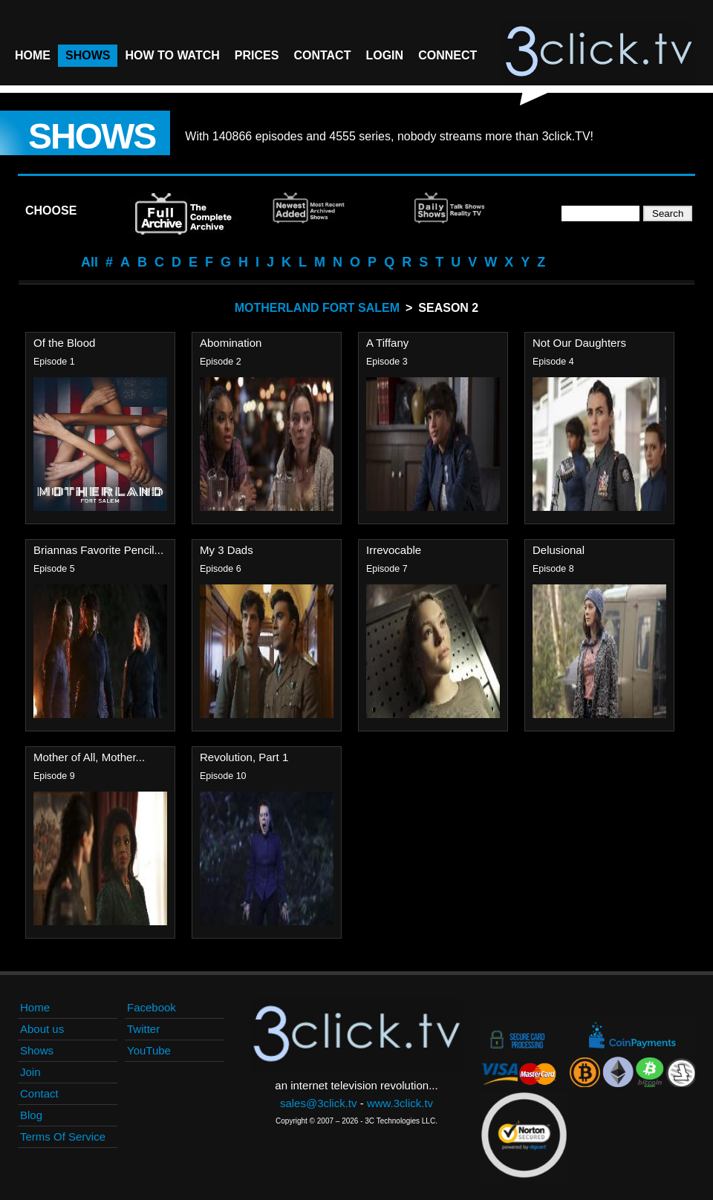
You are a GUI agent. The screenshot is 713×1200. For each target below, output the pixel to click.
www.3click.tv (400, 1103)
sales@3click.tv (318, 1103)
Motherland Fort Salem (317, 307)
